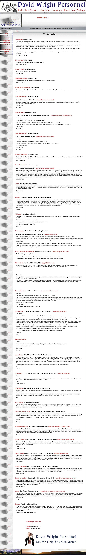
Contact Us (32, 13)
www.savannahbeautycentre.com (59, 426)
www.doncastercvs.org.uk (65, 439)
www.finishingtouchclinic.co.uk (66, 478)
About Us (18, 13)
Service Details (47, 13)
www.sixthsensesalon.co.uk (45, 100)
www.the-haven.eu (64, 373)
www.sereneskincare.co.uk (49, 291)
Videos (6, 53)
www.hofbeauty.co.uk (61, 453)
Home (2, 13)
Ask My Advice (61, 13)
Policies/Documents (77, 13)
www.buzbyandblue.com (60, 251)
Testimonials (6, 47)
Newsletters (6, 51)
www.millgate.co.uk (51, 234)
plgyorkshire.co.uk (48, 263)
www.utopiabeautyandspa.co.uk (61, 115)
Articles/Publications (6, 44)
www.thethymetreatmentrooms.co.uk (53, 491)
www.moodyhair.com (59, 311)
